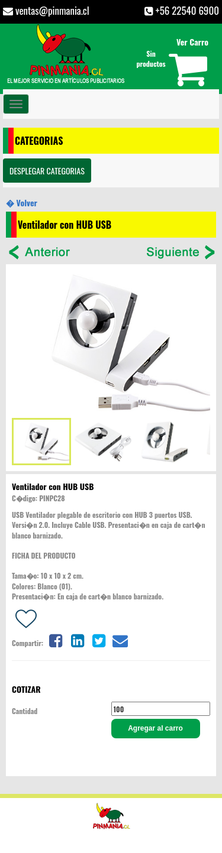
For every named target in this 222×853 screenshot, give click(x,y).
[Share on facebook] (55, 639)
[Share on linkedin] (77, 639)
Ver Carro (192, 41)
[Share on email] (120, 639)
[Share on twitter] (99, 639)
